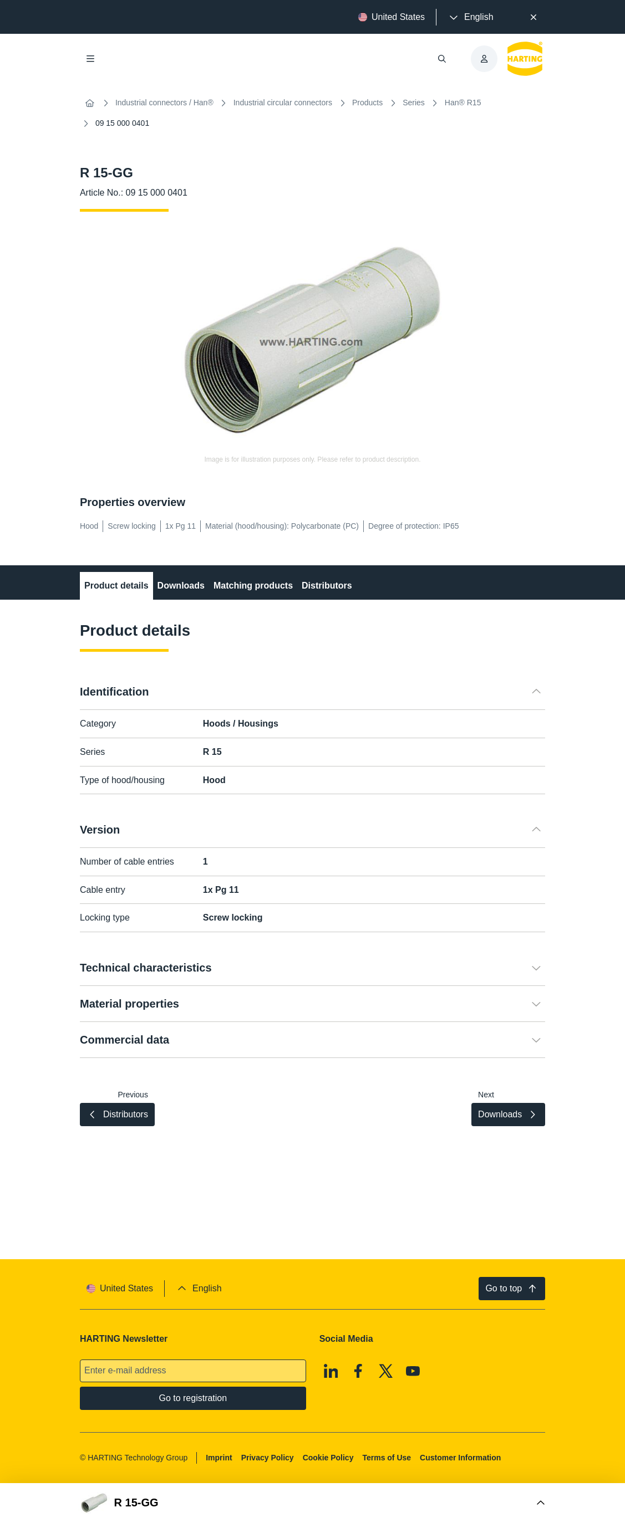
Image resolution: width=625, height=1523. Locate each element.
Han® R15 (463, 102)
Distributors (327, 585)
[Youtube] (413, 1371)
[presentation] (470, 17)
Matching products (253, 585)
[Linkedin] (331, 1371)
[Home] (90, 103)
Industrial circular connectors (282, 102)
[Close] (534, 17)
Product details (116, 585)
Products (367, 102)
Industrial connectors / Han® (164, 102)
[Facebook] (358, 1371)
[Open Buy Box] (312, 1503)
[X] (386, 1371)
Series (414, 102)
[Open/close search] (442, 59)
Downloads (180, 585)
